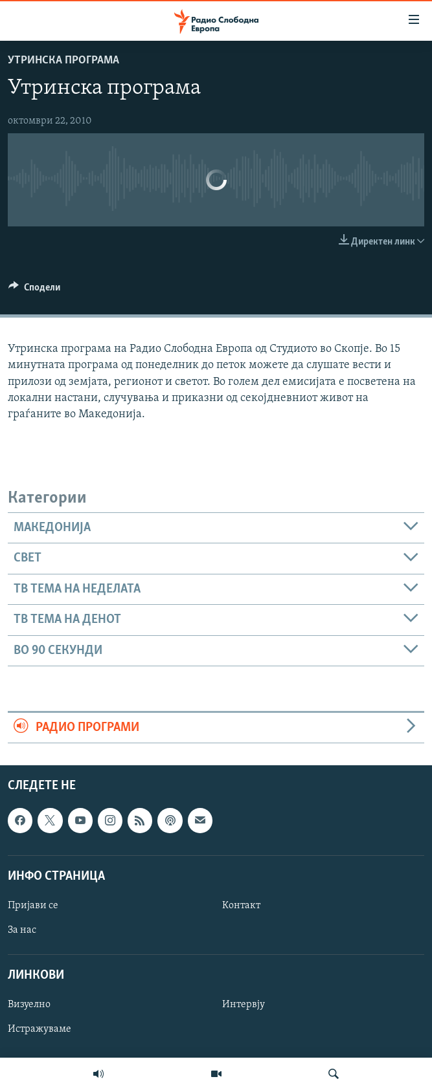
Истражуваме (39, 1030)
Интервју (243, 1005)
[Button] (34, 290)
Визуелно (29, 1005)
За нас (22, 930)
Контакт (241, 905)
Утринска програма (63, 60)
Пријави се (33, 905)
